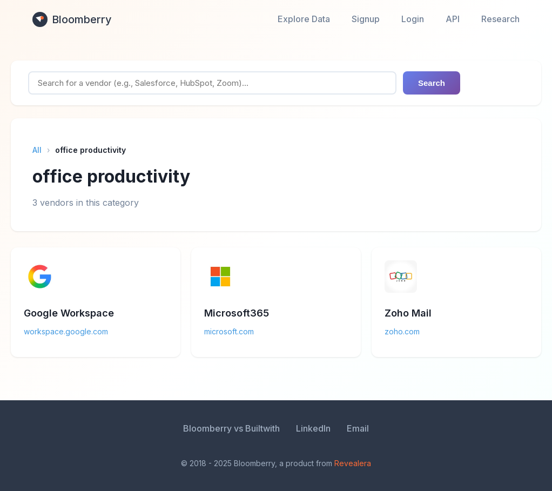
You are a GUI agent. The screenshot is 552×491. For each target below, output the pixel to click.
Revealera (352, 463)
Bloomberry (72, 19)
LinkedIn (313, 428)
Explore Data (304, 19)
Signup (366, 19)
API (453, 19)
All (37, 149)
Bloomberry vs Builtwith (231, 428)
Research (500, 19)
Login (412, 19)
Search (431, 83)
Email (358, 428)
